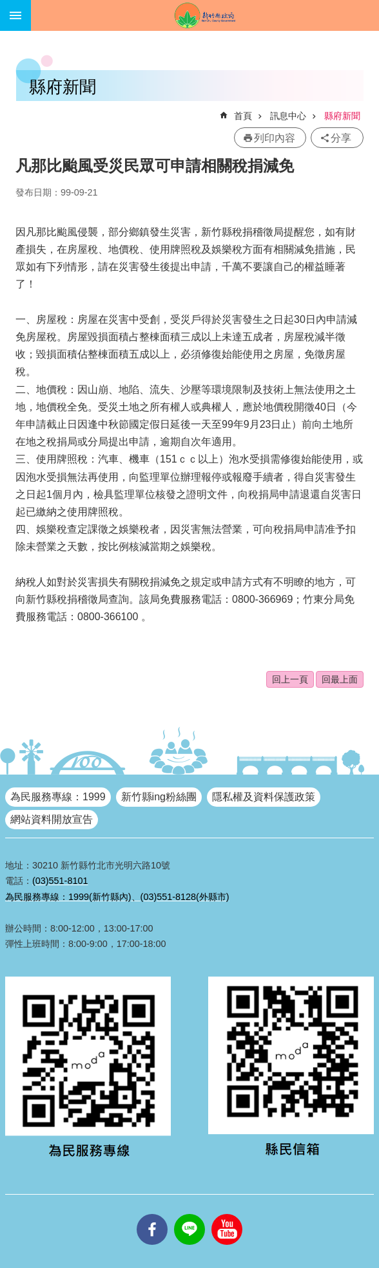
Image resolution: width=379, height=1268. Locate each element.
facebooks (152, 1214)
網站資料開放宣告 (51, 819)
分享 (341, 138)
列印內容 (274, 138)
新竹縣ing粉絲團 (159, 796)
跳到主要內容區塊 (6, 6)
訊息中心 (288, 116)
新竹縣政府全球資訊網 (205, 15)
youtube (227, 1214)
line (189, 1214)
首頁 (243, 116)
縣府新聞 (342, 116)
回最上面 (340, 679)
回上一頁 (290, 679)
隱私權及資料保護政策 (263, 796)
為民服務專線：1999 (58, 796)
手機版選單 (15, 15)
